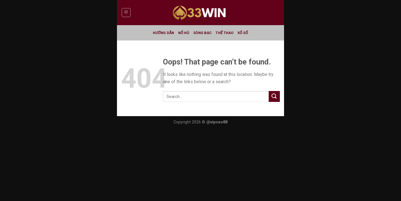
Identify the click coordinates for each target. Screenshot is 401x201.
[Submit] (274, 96)
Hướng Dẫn (163, 33)
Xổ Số (243, 33)
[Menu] (126, 12)
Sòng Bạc (202, 33)
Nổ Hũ (183, 33)
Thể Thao (224, 33)
